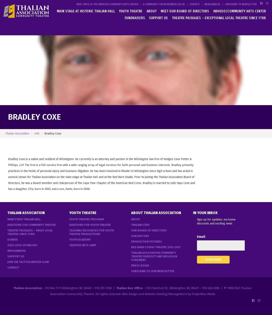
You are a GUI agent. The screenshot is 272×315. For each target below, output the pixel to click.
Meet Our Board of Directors (185, 11)
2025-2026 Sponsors (22, 245)
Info (36, 133)
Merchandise (212, 4)
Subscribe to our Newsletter (152, 271)
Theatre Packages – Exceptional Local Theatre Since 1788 (219, 18)
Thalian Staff (140, 225)
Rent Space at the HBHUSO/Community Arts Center (107, 4)
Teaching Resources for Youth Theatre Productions (91, 232)
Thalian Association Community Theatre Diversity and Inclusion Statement (154, 256)
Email (201, 237)
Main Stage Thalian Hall (24, 219)
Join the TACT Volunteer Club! (28, 262)
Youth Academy (80, 239)
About (152, 11)
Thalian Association (17, 133)
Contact (194, 4)
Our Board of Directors (149, 230)
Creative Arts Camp (82, 245)
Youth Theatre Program (86, 219)
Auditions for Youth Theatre (90, 225)
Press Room (140, 265)
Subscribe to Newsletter (240, 4)
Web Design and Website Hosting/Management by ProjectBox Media (168, 294)
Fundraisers (135, 18)
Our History (140, 236)
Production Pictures (146, 241)
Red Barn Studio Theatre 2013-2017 (156, 247)
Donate (12, 239)
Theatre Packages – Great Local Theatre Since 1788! (30, 232)
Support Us (158, 18)
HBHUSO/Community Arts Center (239, 11)
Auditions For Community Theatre (31, 225)
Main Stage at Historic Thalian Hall (86, 11)
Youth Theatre (130, 11)
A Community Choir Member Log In (164, 4)
